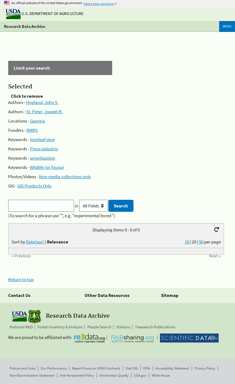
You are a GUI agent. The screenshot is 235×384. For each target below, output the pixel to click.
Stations (123, 326)
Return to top (21, 279)
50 (201, 242)
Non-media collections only (65, 177)
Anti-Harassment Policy (77, 375)
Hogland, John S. (42, 102)
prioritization (42, 158)
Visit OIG (132, 368)
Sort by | (39, 242)
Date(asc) (35, 242)
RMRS (32, 130)
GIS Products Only (34, 186)
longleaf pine (42, 139)
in (91, 206)
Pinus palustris (44, 149)
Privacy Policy (205, 368)
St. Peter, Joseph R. (44, 112)
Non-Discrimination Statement (32, 375)
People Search (99, 326)
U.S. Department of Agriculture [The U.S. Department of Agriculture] (45, 13)
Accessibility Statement (172, 368)
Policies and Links (22, 368)
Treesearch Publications (155, 326)
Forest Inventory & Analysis (60, 326)
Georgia (37, 121)
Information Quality (114, 375)
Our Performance (54, 368)
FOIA (146, 368)
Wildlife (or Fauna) (47, 167)
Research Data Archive (24, 26)
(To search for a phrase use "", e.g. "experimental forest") (61, 216)
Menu (227, 26)
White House (161, 375)
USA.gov (140, 375)
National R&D (21, 326)
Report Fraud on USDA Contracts (96, 368)
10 (187, 242)
